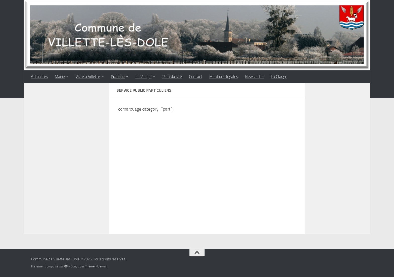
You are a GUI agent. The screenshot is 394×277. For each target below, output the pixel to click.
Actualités (39, 76)
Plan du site (172, 76)
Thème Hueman (96, 266)
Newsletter (254, 76)
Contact (195, 76)
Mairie (60, 76)
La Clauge (279, 76)
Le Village (143, 76)
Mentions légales (223, 76)
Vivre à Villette (88, 76)
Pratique (118, 76)
